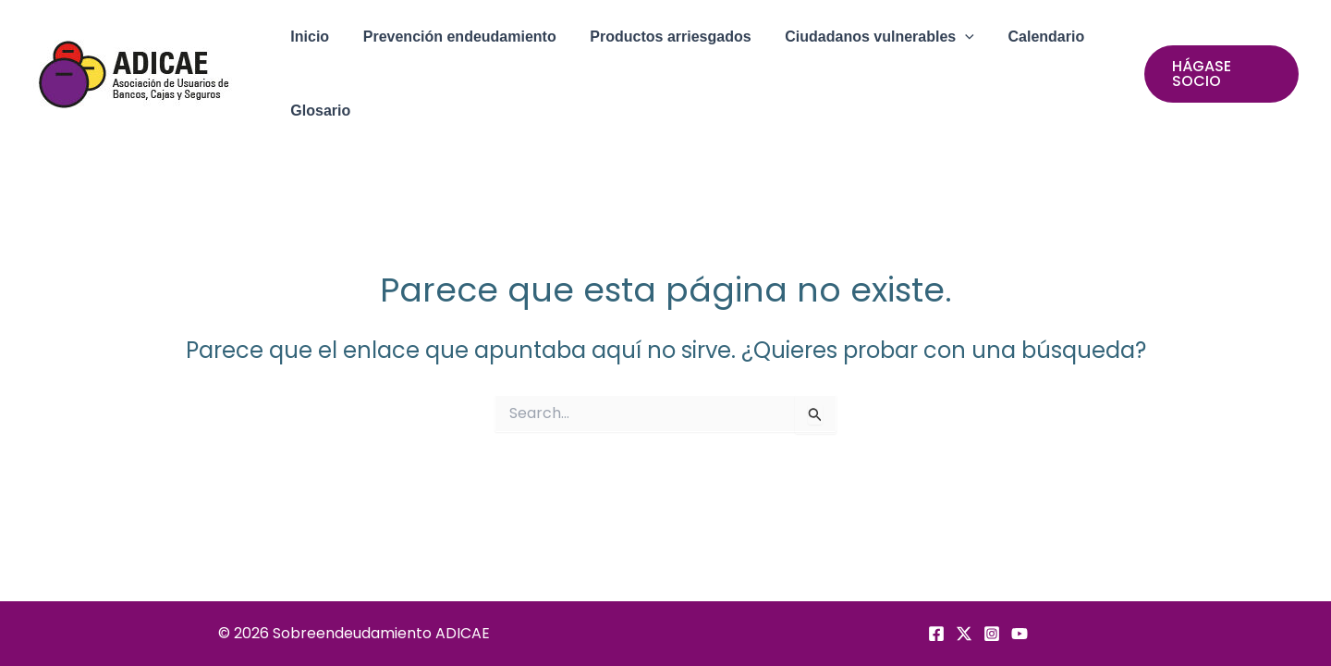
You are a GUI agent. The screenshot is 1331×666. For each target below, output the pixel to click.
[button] (864, 37)
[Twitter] (964, 633)
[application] (950, 37)
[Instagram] (991, 633)
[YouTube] (1019, 633)
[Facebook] (936, 633)
